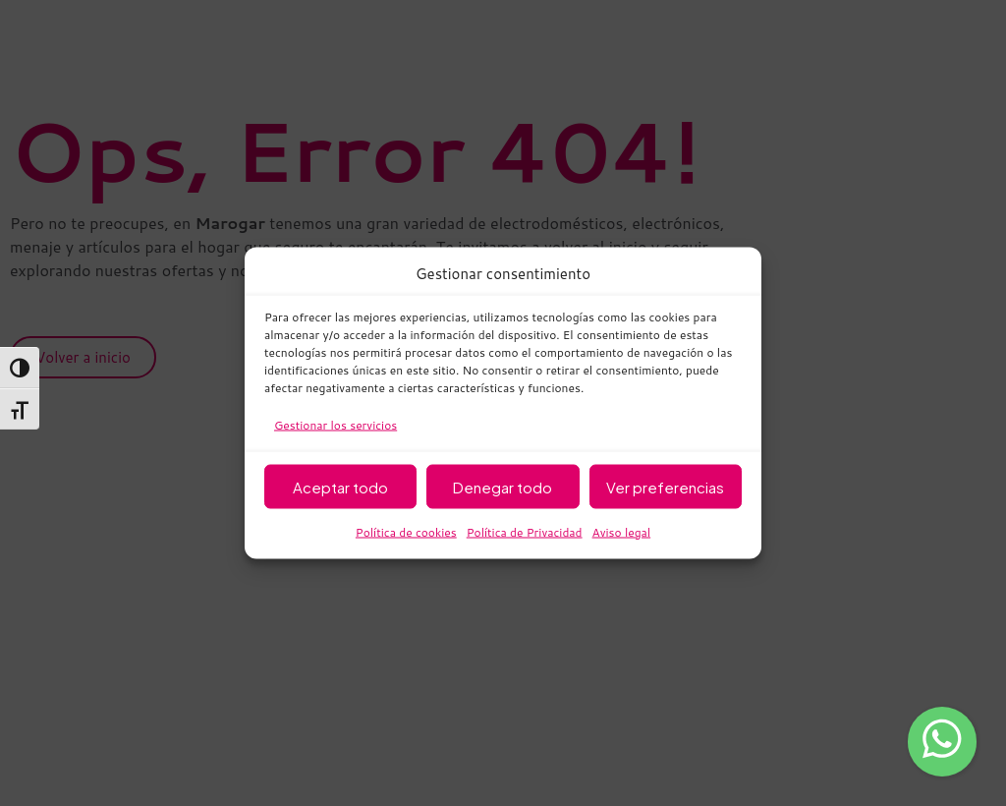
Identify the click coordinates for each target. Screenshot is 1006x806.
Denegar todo (502, 486)
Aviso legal (621, 532)
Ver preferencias (665, 486)
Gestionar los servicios (335, 425)
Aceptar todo (340, 486)
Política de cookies (406, 532)
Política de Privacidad (525, 532)
